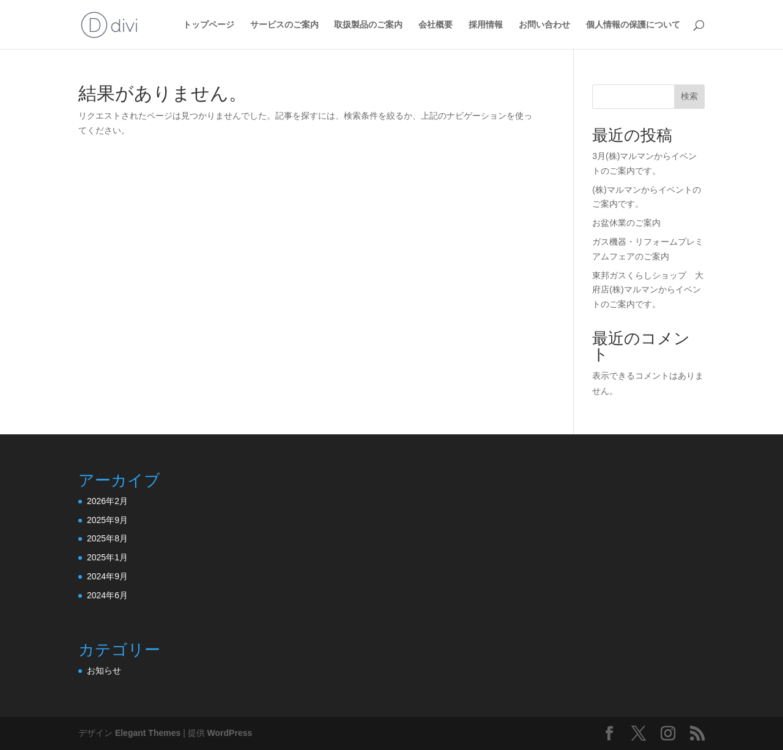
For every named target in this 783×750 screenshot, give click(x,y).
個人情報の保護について (633, 24)
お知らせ (104, 670)
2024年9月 (107, 576)
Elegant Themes (147, 733)
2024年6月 (107, 595)
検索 (689, 96)
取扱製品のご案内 (368, 24)
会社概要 (435, 24)
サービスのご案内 (284, 24)
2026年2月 (107, 501)
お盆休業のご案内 (626, 223)
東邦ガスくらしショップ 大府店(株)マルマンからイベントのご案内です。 (647, 290)
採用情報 (486, 24)
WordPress (230, 733)
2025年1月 (107, 557)
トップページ (208, 24)
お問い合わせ (544, 24)
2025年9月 (107, 520)
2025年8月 (107, 538)
